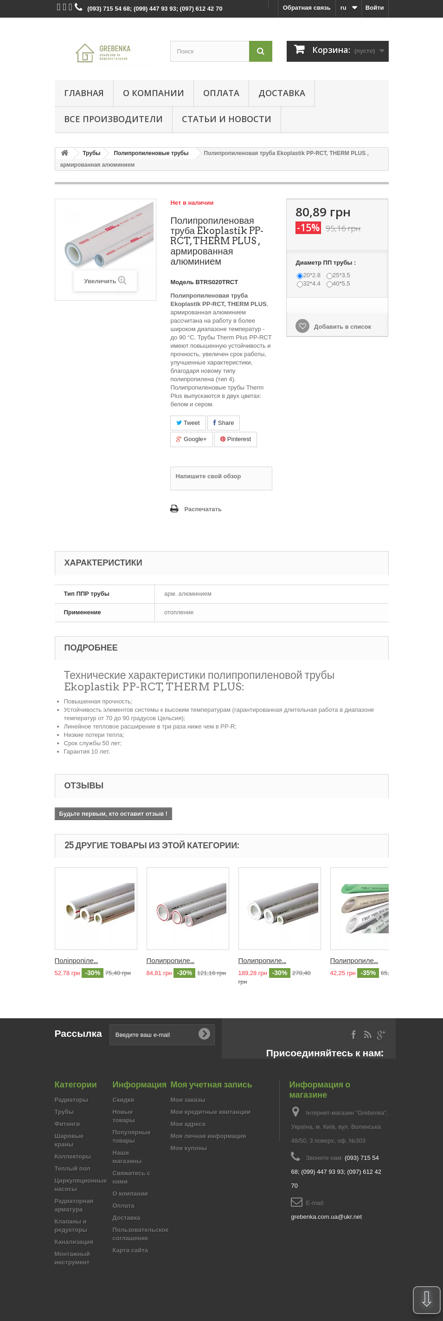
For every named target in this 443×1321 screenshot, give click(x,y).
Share (223, 422)
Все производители (113, 118)
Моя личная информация (208, 1135)
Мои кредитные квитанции (210, 1111)
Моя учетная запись (211, 1084)
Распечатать (202, 509)
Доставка (281, 92)
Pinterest (235, 439)
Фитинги (67, 1123)
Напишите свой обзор (208, 476)
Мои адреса (188, 1123)
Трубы (91, 153)
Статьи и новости (226, 118)
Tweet (187, 422)
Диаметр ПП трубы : (326, 262)
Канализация (74, 1241)
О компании (153, 92)
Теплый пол (72, 1168)
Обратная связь (307, 7)
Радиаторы (71, 1099)
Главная (84, 92)
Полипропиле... (170, 961)
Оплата (221, 92)
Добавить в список (341, 326)
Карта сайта (130, 1250)
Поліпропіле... (76, 961)
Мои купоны (189, 1148)
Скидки (124, 1099)
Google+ (191, 439)
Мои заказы (188, 1099)
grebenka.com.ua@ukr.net (326, 1216)
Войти (375, 7)
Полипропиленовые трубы (151, 153)
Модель (181, 282)
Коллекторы (73, 1156)
